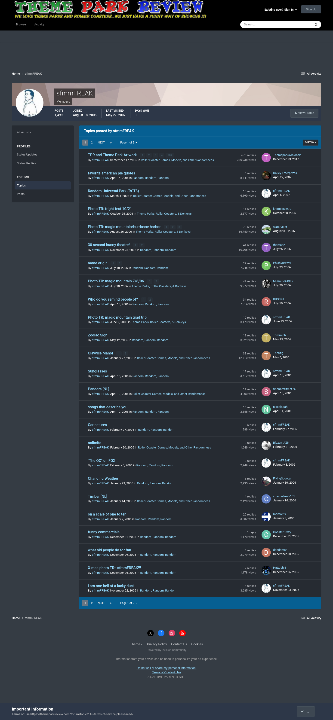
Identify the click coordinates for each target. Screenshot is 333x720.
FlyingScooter (282, 477)
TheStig (278, 352)
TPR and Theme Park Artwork (113, 155)
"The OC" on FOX (101, 460)
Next (101, 142)
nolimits (94, 442)
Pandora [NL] (98, 388)
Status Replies (26, 163)
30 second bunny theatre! (109, 244)
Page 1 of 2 (128, 142)
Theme (136, 643)
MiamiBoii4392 (283, 280)
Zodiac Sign (97, 334)
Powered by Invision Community (166, 649)
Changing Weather (103, 478)
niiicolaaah (280, 406)
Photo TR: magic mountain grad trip (117, 316)
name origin (98, 262)
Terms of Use (21, 714)
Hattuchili (279, 567)
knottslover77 (282, 208)
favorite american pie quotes (111, 173)
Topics (21, 185)
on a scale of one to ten (107, 513)
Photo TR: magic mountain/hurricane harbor (125, 226)
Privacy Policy (157, 643)
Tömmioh (279, 334)
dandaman (280, 549)
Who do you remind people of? (113, 298)
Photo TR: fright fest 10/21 (110, 209)
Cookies (197, 643)
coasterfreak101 (284, 495)
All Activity (24, 132)
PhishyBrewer (282, 262)
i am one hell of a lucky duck (111, 585)
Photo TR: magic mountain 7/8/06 (116, 280)
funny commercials (104, 531)
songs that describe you (107, 406)
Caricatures (97, 424)
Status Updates (27, 154)
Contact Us (179, 643)
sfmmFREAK (100, 160)
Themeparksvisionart (287, 155)
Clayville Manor (101, 352)
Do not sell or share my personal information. (167, 667)
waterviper (280, 226)
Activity (39, 24)
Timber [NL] (97, 495)
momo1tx (279, 513)
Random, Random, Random (151, 178)
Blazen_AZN (281, 441)
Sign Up (311, 9)
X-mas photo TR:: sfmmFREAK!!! (114, 567)
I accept (308, 711)
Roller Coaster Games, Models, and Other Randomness (177, 160)
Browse (21, 24)
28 (170, 155)
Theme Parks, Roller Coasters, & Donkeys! (164, 213)
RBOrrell (278, 298)
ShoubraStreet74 (284, 388)
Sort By (310, 142)
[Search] (261, 24)
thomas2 (279, 244)
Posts (21, 194)
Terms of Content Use (166, 671)
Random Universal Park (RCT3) (113, 191)
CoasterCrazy (282, 531)
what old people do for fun (109, 549)
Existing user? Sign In (281, 9)
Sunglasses (97, 370)
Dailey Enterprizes (285, 172)
